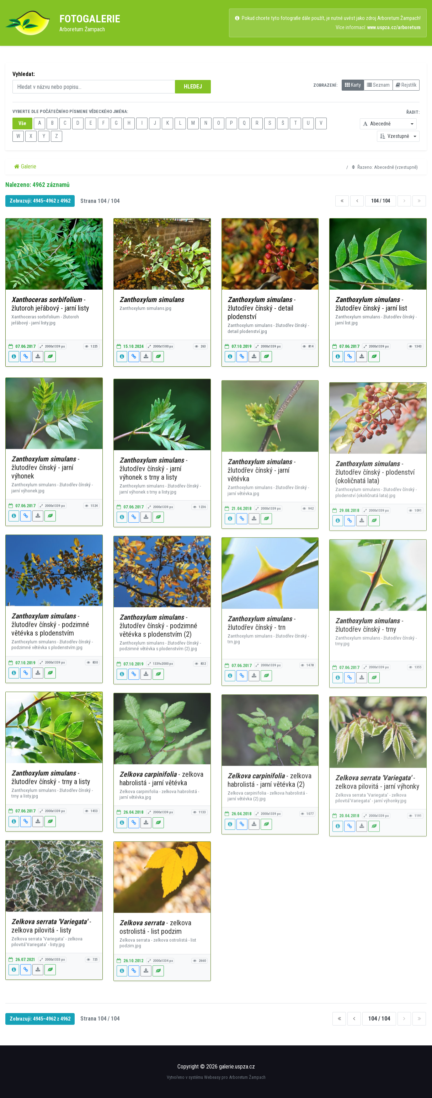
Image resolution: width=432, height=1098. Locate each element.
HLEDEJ (193, 86)
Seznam (378, 85)
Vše (22, 123)
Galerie (25, 166)
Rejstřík (406, 85)
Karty (353, 85)
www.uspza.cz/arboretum (394, 28)
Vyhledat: (23, 74)
